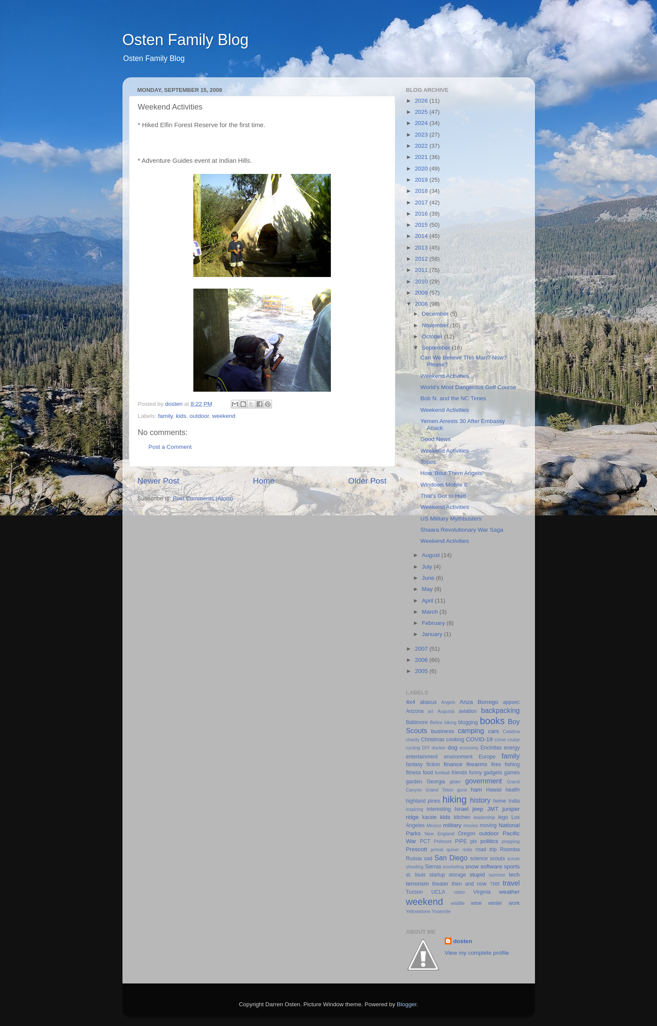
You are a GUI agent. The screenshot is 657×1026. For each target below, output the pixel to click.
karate (429, 817)
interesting (439, 809)
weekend (223, 416)
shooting (415, 866)
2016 (422, 213)
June (429, 578)
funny (475, 773)
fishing (511, 764)
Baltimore (417, 722)
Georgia (436, 782)
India (513, 801)
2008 (422, 304)
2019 (422, 180)
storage (457, 875)
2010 (422, 281)
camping (471, 730)
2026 (422, 100)
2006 (422, 660)
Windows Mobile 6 (444, 484)
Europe (487, 757)
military (452, 825)
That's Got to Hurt (443, 496)
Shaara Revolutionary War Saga (461, 530)
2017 (422, 202)
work (514, 903)
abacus (428, 702)
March (431, 612)
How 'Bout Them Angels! (451, 473)
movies (470, 825)
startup (437, 875)
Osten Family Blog (185, 40)
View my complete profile (477, 953)
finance (453, 764)
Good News (435, 439)
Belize (436, 722)
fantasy (414, 764)
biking (450, 722)
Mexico (434, 825)
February (434, 623)
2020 (422, 168)
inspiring (414, 809)
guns (462, 789)
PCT (425, 841)
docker (439, 747)
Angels (448, 702)
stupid (477, 874)
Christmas (433, 740)
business (442, 731)
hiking (455, 799)
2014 (422, 236)
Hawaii (493, 790)
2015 (422, 225)
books (492, 720)
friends (459, 773)
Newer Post (159, 480)
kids (181, 416)
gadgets (493, 773)
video (459, 892)
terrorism (417, 883)
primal (437, 849)
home (499, 801)
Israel (461, 809)
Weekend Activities (444, 376)
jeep (477, 809)
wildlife (457, 903)
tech (514, 874)
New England (439, 833)
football (442, 772)
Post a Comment (170, 447)
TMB (495, 883)
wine (476, 903)
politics (489, 841)
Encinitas (490, 748)
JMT (492, 809)
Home (264, 480)
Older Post (367, 480)
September (437, 347)
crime (500, 739)
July (428, 566)
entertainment (422, 757)
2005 (422, 671)
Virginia (481, 892)
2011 (422, 270)
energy (511, 748)
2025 (422, 112)
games (511, 773)
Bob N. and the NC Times (453, 398)
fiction (433, 764)
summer (497, 874)
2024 (422, 123)
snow (472, 866)
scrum (513, 858)
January (433, 634)
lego (503, 817)
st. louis (416, 875)
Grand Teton (439, 789)
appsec (511, 702)
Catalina (511, 731)
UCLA (438, 892)
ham (476, 789)
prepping (510, 841)
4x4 (411, 702)
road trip (486, 849)
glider (455, 781)
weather (509, 892)
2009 (422, 292)
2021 (422, 157)
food (428, 773)
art (431, 711)
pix (473, 841)
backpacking (500, 710)
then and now (469, 884)
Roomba (510, 849)
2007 (422, 648)
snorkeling (453, 866)
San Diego (451, 858)
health (512, 790)
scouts (497, 859)
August (432, 555)
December (436, 314)
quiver (452, 849)
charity (413, 739)
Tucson (414, 892)
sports (512, 866)
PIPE (461, 841)
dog (453, 747)
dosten (462, 941)
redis (467, 849)
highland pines (423, 801)
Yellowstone (418, 911)
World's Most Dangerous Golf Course (468, 387)
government (483, 781)
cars (493, 731)
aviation (468, 711)
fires (496, 764)
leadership (484, 817)
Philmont (443, 841)
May (428, 589)
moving (488, 825)
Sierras (433, 867)
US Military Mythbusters (451, 518)
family (165, 416)
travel (511, 883)
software (491, 866)
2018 (422, 191)
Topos (428, 462)
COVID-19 (479, 739)
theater (440, 884)
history (480, 800)
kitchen (462, 817)
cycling (413, 747)
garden (414, 782)
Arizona (415, 711)
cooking (455, 740)
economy (469, 747)
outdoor (199, 416)
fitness (413, 773)
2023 (422, 134)
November (436, 325)
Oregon (467, 834)
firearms (476, 764)
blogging (468, 722)
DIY (426, 747)
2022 (422, 146)
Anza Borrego (479, 702)
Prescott (417, 849)
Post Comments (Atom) (203, 498)
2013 (422, 247)
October (433, 336)
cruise (513, 739)
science (479, 859)
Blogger (407, 1004)
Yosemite (441, 911)
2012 (422, 259)
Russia (414, 859)
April (428, 600)
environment (458, 757)
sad (428, 859)
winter (495, 903)
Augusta (446, 711)
